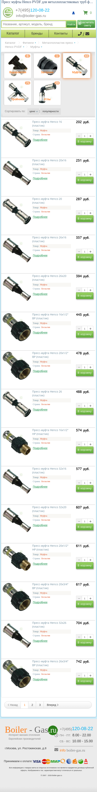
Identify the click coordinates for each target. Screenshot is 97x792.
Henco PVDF (13, 46)
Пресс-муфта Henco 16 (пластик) (47, 123)
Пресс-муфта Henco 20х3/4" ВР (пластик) (50, 586)
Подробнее (40, 140)
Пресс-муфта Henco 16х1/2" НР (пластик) (50, 432)
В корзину (85, 142)
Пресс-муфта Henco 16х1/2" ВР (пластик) (50, 316)
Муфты (35, 46)
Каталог (10, 42)
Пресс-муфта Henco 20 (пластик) (47, 200)
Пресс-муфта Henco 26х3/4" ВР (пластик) (50, 663)
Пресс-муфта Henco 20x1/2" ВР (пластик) (50, 355)
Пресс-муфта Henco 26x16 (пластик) (49, 239)
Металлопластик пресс (57, 42)
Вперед (53, 704)
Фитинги (28, 42)
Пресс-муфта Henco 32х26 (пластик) (49, 624)
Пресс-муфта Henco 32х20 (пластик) (49, 509)
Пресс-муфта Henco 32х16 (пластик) (49, 470)
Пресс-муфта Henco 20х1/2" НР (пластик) (50, 547)
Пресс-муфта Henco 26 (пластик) (47, 393)
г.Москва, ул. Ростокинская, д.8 (25, 748)
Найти (71, 24)
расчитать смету (87, 24)
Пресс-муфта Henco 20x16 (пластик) (49, 162)
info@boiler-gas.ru (31, 16)
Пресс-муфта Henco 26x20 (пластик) (49, 278)
